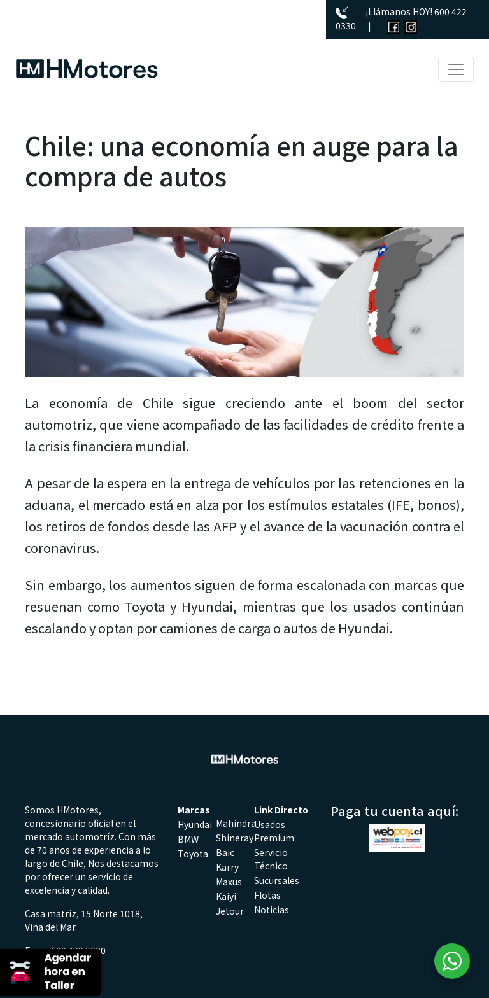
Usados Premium (274, 831)
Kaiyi (226, 896)
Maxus (229, 881)
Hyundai (195, 824)
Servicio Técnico (271, 859)
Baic (225, 852)
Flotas (267, 895)
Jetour (230, 910)
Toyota (193, 853)
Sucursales (276, 880)
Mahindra (236, 823)
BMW (188, 839)
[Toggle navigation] (456, 69)
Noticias (271, 909)
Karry (227, 867)
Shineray (234, 837)
